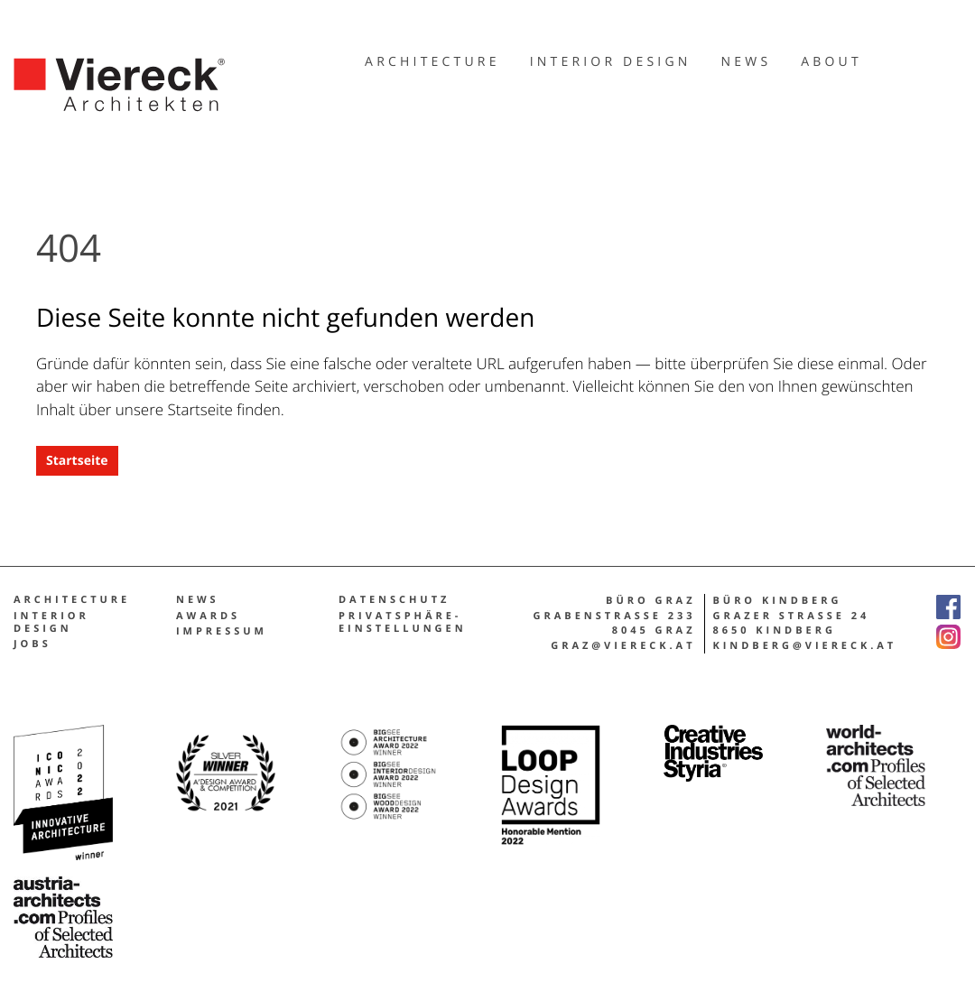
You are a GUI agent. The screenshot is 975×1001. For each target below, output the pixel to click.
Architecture (72, 600)
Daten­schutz (394, 600)
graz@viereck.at (623, 646)
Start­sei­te (77, 460)
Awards (208, 616)
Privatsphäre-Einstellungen (403, 622)
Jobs (32, 644)
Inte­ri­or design (51, 622)
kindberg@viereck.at (805, 646)
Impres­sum (221, 632)
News (197, 600)
